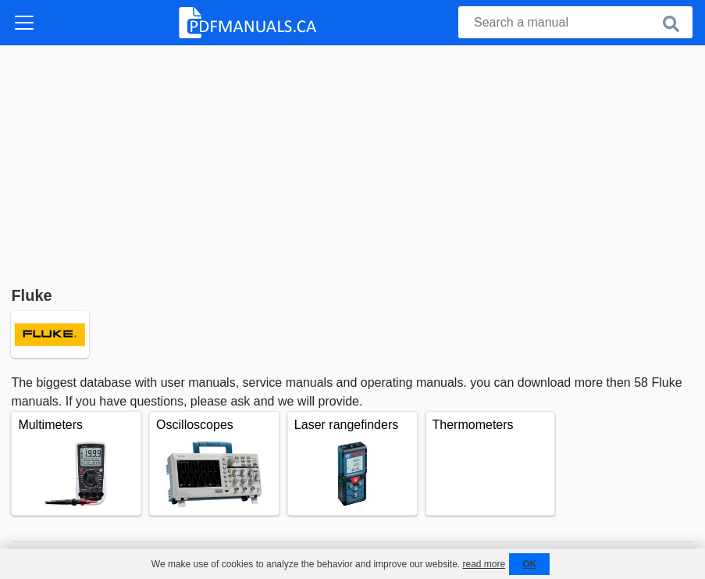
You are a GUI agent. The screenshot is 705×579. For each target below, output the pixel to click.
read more (483, 564)
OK (529, 564)
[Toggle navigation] (24, 22)
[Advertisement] (352, 162)
